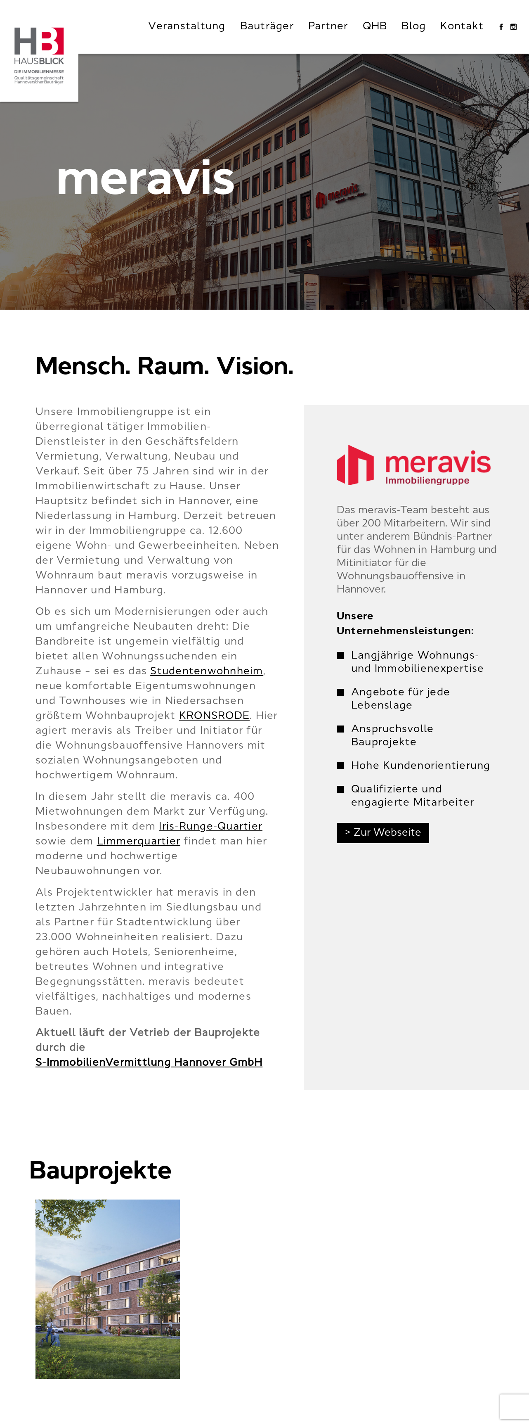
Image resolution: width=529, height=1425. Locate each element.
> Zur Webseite (383, 833)
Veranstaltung (186, 27)
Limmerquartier (139, 842)
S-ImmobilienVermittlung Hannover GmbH (148, 1063)
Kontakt (462, 27)
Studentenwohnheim (206, 672)
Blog (413, 27)
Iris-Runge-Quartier (210, 827)
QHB (375, 27)
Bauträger (267, 27)
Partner (328, 27)
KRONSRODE (214, 716)
